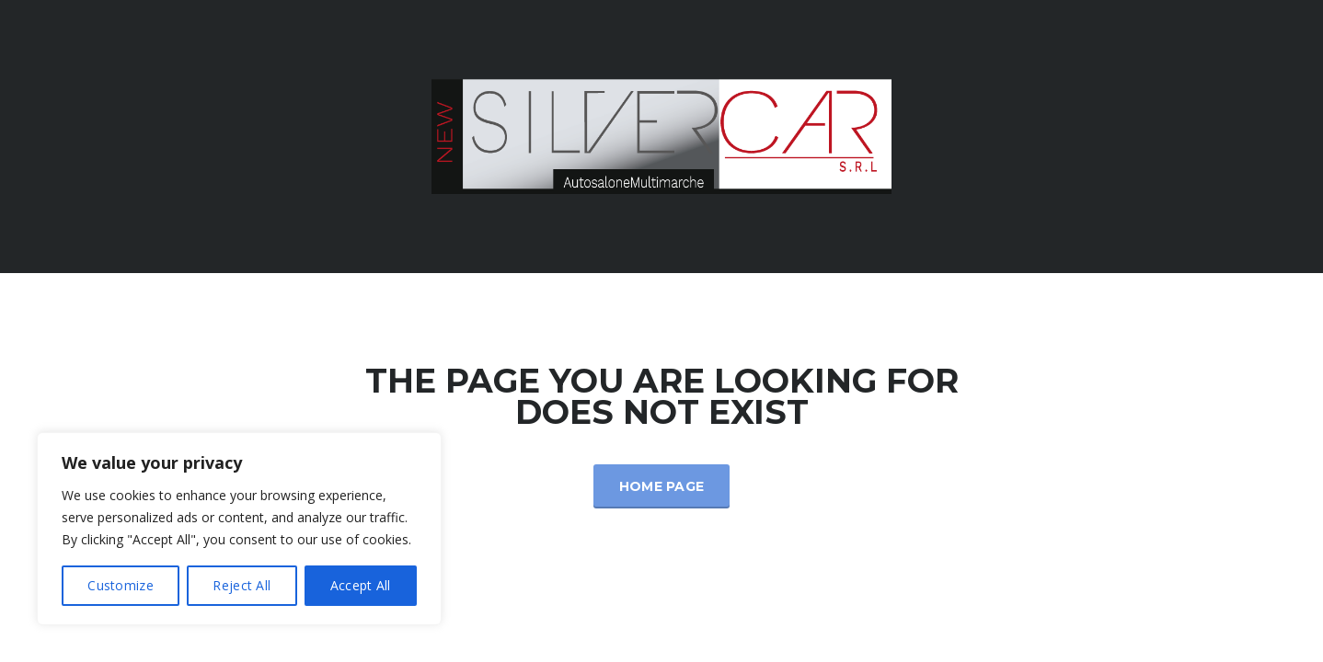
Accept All (360, 585)
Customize (120, 585)
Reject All (241, 585)
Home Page (662, 486)
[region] (239, 528)
